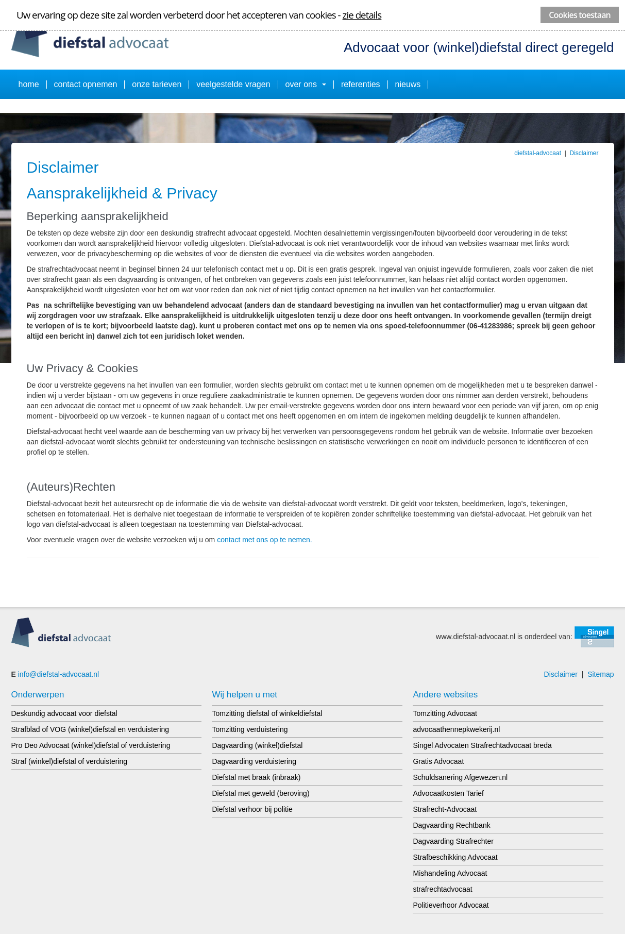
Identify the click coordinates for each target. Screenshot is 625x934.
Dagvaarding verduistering (254, 761)
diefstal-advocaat (537, 153)
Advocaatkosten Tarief (448, 793)
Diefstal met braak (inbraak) (256, 777)
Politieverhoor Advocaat (450, 905)
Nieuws (408, 84)
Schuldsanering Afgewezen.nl (460, 777)
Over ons (305, 84)
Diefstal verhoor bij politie (252, 809)
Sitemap (600, 674)
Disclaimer (583, 153)
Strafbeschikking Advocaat (455, 857)
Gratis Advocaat (438, 761)
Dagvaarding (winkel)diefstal (257, 745)
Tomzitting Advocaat (445, 713)
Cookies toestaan (580, 15)
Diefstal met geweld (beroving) (260, 793)
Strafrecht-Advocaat (445, 809)
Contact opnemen (85, 84)
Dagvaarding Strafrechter (453, 841)
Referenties (360, 84)
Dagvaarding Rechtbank (451, 825)
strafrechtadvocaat (442, 889)
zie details (362, 14)
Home (29, 84)
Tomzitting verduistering (250, 729)
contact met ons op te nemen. (264, 540)
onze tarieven (156, 84)
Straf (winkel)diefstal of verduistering (69, 761)
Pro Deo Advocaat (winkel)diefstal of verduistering (91, 745)
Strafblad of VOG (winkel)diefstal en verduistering (90, 729)
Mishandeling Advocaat (450, 873)
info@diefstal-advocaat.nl (58, 674)
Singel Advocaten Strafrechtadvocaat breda (482, 745)
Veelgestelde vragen (233, 84)
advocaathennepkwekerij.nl (456, 729)
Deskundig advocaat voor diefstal (64, 713)
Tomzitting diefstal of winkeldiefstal (267, 713)
